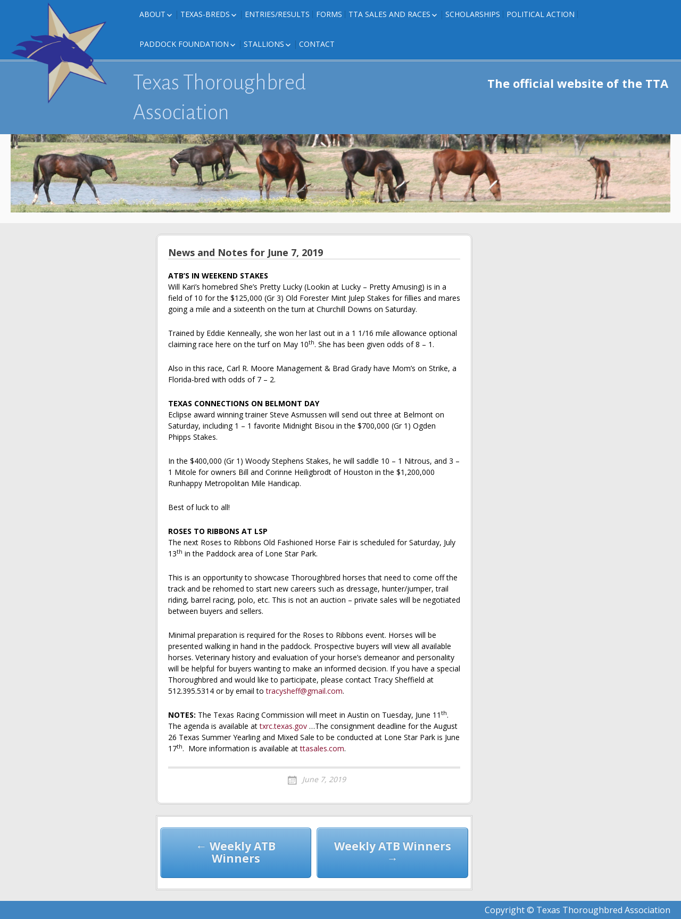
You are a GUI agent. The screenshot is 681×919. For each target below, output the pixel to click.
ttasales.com (322, 748)
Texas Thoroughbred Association (219, 97)
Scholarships (472, 14)
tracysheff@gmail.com (304, 691)
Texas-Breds (205, 14)
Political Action (540, 14)
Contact (317, 44)
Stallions (264, 44)
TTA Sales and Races (389, 14)
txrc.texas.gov (283, 726)
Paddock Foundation (184, 44)
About (152, 14)
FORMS (329, 14)
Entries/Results (277, 14)
